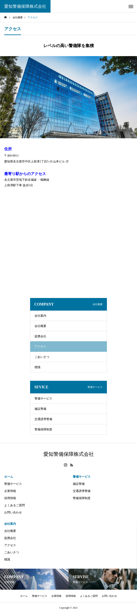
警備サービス (43, 398)
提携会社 (40, 336)
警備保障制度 (43, 429)
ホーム (8, 476)
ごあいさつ (42, 357)
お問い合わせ (13, 512)
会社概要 (40, 326)
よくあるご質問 (14, 505)
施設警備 (40, 408)
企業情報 (10, 491)
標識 (37, 367)
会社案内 (40, 315)
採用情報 (10, 498)
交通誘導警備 (43, 419)
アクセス (10, 545)
